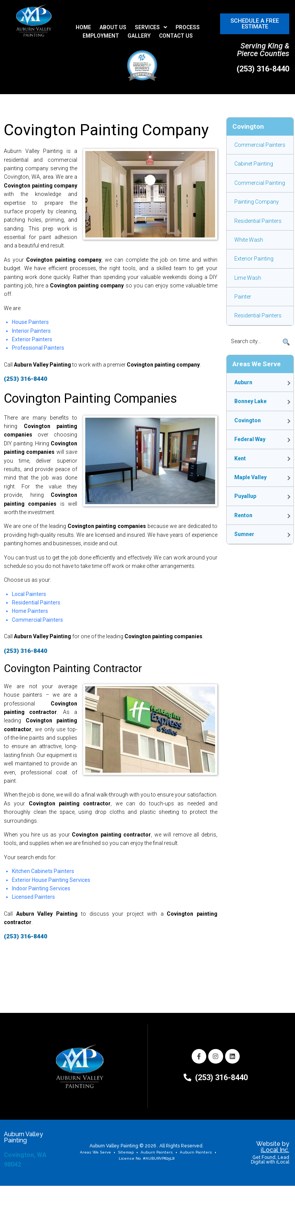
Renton (243, 515)
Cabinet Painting (253, 164)
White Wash (248, 240)
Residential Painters (258, 221)
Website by (272, 1147)
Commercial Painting (259, 183)
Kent (240, 458)
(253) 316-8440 (263, 68)
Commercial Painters (259, 145)
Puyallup (245, 496)
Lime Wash (247, 278)
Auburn (243, 382)
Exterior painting (253, 259)
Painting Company (256, 202)
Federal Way (249, 439)
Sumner (244, 534)
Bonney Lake (250, 401)
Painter (242, 297)
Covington (247, 420)
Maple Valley (250, 477)
